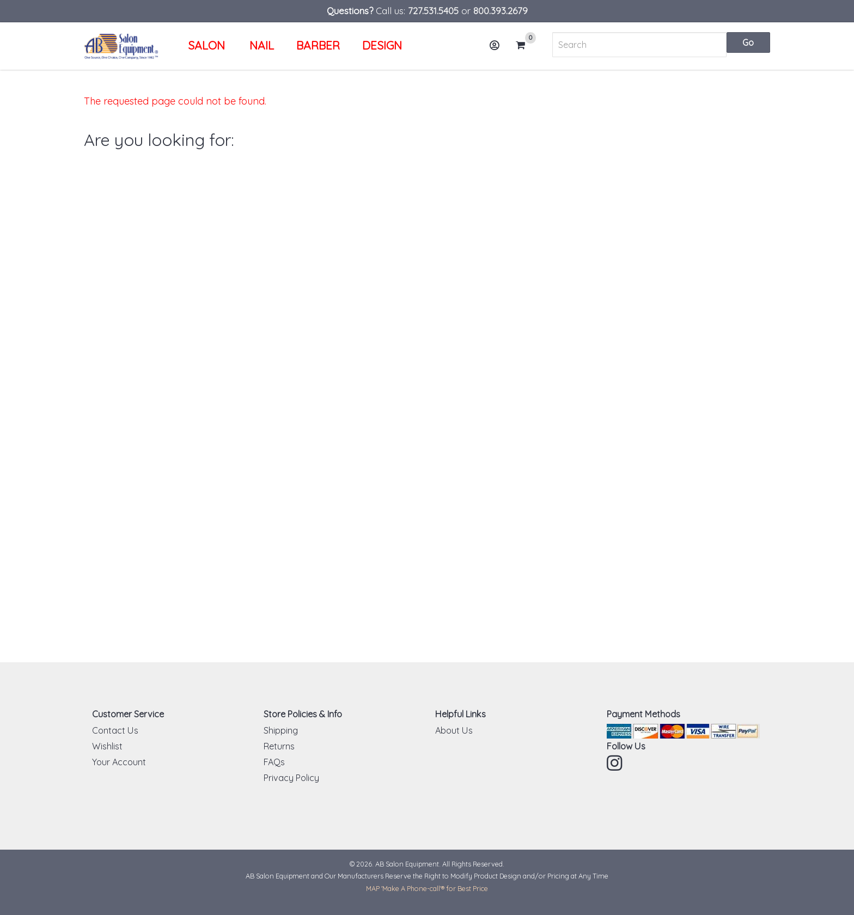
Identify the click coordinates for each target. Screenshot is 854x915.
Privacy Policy (291, 777)
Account (498, 49)
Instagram (615, 763)
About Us (454, 730)
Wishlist (107, 746)
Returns (279, 746)
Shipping (281, 730)
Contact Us (115, 730)
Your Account (119, 762)
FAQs (274, 762)
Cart (525, 45)
